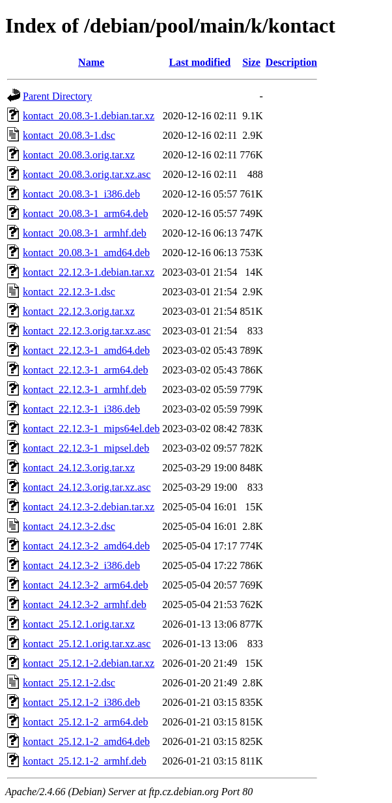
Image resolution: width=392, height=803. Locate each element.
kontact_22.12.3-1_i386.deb (81, 409)
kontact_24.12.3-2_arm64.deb (85, 585)
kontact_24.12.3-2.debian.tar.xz (88, 506)
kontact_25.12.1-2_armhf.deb (85, 760)
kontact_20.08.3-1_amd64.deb (86, 252)
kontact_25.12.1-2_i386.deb (81, 702)
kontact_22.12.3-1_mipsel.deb (86, 448)
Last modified (200, 62)
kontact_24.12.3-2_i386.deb (81, 565)
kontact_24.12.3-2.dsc (69, 526)
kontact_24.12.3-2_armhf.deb (85, 604)
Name (91, 62)
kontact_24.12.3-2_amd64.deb (86, 545)
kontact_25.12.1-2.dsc (69, 682)
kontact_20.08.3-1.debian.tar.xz (88, 115)
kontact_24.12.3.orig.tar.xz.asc (86, 487)
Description (291, 62)
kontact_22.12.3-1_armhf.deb (85, 389)
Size (251, 62)
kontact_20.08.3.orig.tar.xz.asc (86, 174)
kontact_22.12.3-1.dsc (69, 291)
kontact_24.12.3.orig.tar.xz (79, 467)
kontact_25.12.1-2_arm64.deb (85, 721)
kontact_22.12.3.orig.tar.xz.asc (86, 330)
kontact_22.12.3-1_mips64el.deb (91, 428)
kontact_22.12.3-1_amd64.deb (86, 350)
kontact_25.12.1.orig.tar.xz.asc (86, 643)
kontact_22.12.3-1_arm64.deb (85, 369)
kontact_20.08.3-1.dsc (69, 135)
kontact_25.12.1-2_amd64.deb (86, 741)
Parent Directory (57, 96)
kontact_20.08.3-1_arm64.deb (85, 213)
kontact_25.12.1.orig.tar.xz (79, 624)
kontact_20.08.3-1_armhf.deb (85, 233)
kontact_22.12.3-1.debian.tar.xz (88, 272)
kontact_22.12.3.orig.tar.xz (79, 311)
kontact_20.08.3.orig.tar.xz (79, 154)
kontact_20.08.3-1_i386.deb (81, 193)
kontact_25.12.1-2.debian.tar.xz (88, 663)
